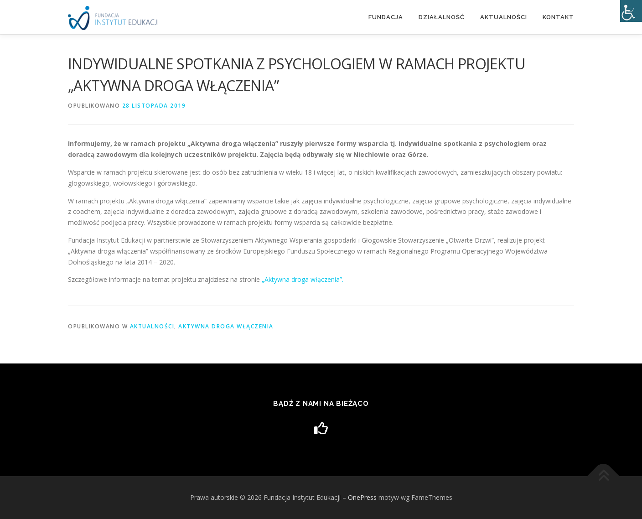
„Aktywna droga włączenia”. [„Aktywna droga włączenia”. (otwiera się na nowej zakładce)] (301, 279)
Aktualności (503, 17)
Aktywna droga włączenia (226, 326)
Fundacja (385, 17)
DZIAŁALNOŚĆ (442, 17)
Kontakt (558, 17)
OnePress (362, 497)
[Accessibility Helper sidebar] (631, 11)
